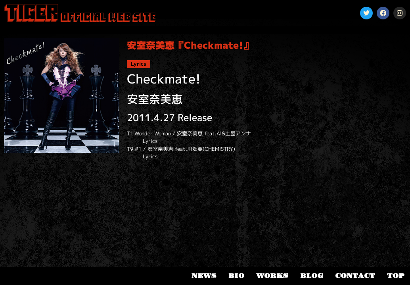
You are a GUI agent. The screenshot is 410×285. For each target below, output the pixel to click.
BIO (236, 276)
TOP (395, 276)
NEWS (204, 276)
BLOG (311, 276)
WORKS (272, 276)
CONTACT (355, 276)
